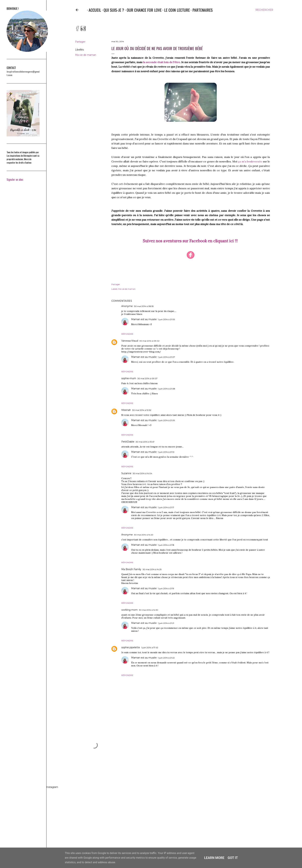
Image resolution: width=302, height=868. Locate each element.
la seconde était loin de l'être (161, 62)
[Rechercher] (264, 10)
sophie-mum (128, 378)
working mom (129, 609)
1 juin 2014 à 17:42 (149, 647)
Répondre (127, 334)
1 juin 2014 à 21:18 (166, 545)
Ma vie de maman (85, 54)
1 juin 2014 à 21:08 (166, 388)
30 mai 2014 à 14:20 (143, 534)
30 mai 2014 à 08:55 (143, 306)
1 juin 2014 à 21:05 (166, 319)
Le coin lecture (175, 10)
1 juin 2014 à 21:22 (166, 657)
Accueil (93, 10)
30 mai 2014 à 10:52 (141, 410)
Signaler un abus (15, 180)
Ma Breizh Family (131, 569)
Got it (233, 858)
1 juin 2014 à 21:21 (166, 623)
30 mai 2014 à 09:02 (149, 341)
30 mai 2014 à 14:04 (142, 473)
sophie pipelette (130, 647)
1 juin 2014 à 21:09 (166, 420)
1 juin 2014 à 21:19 (166, 588)
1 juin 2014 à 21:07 (166, 357)
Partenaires (201, 10)
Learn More (214, 858)
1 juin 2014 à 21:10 (166, 452)
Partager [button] (80, 41)
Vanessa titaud (129, 340)
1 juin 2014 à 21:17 (166, 507)
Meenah (126, 410)
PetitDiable (127, 441)
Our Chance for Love (142, 10)
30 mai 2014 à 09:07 (147, 378)
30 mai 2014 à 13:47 (145, 442)
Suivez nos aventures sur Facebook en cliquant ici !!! (190, 241)
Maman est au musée (144, 319)
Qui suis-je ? (112, 10)
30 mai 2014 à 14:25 (152, 569)
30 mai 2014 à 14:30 (148, 610)
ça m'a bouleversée (250, 161)
